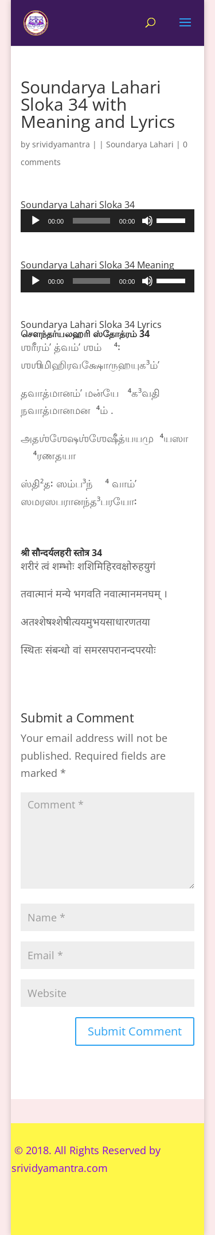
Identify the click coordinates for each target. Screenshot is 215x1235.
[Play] (35, 220)
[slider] (91, 221)
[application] (108, 220)
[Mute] (147, 220)
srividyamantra (61, 144)
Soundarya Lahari (140, 144)
